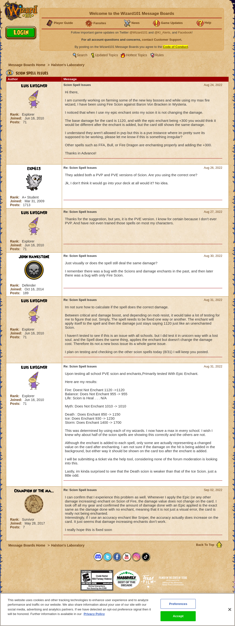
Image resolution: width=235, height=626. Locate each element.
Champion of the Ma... (34, 491)
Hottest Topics (136, 55)
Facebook (185, 32)
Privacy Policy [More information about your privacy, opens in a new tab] (94, 614)
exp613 (34, 169)
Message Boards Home (27, 65)
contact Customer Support (161, 39)
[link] (68, 578)
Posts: (15, 122)
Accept (178, 616)
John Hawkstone (34, 257)
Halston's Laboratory (67, 65)
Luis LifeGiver (34, 86)
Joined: (16, 118)
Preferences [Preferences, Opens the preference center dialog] (178, 604)
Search (82, 55)
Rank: (15, 114)
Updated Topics (106, 55)
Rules (159, 55)
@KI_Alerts (162, 32)
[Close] (229, 610)
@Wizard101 (139, 32)
